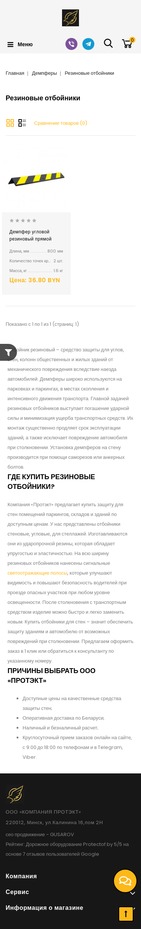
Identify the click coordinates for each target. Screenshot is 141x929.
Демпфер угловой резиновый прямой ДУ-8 (30, 238)
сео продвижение (25, 834)
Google (90, 854)
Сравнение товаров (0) (60, 123)
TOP (125, 913)
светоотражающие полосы (37, 572)
